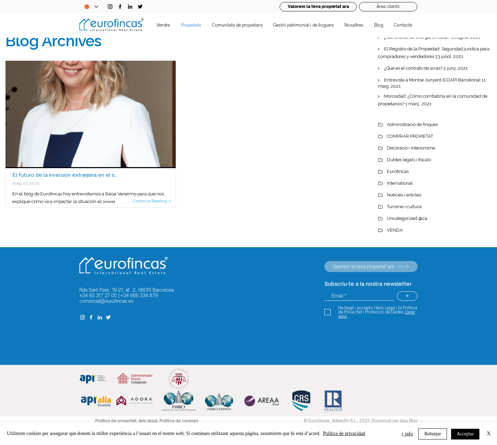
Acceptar (465, 433)
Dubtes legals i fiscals (409, 159)
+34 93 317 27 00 (98, 295)
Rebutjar (432, 433)
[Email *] (359, 296)
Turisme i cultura (404, 206)
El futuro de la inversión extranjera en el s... (65, 175)
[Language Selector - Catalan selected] (91, 6)
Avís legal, (148, 420)
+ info (407, 433)
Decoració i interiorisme (411, 148)
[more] (109, 201)
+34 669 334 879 (139, 295)
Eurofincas (398, 171)
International (400, 183)
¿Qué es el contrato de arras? (413, 68)
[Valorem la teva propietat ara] (371, 266)
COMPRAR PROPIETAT (410, 136)
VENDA (395, 230)
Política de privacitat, (116, 420)
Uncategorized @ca (407, 218)
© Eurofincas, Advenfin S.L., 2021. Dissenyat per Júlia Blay (361, 420)
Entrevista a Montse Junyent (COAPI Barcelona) (432, 80)
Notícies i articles (404, 194)
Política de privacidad (344, 433)
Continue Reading (151, 201)
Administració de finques (412, 124)
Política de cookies (178, 420)
